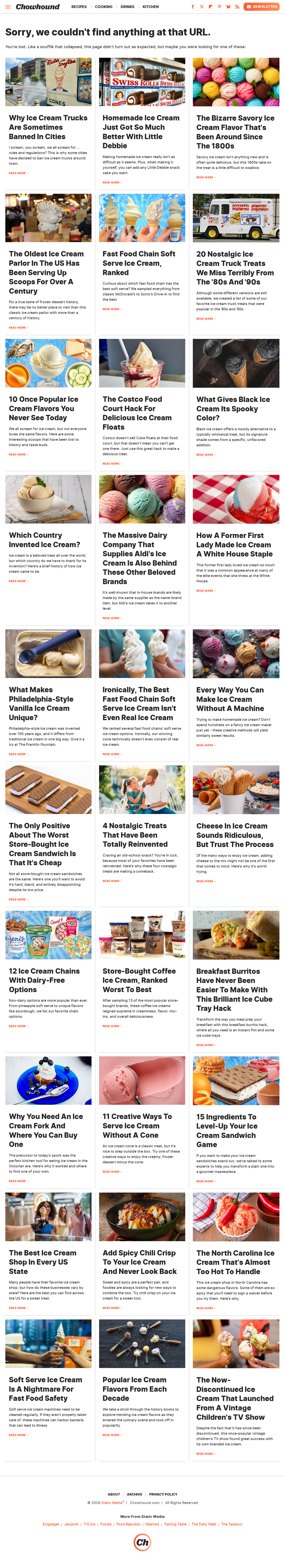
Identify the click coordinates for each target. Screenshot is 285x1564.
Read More (17, 173)
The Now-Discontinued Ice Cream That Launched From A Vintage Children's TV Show (235, 1398)
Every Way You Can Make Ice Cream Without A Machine (230, 699)
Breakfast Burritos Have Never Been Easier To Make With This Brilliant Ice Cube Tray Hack (234, 990)
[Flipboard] (210, 8)
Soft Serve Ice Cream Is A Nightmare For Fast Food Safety (45, 1389)
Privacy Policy (163, 1494)
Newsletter (261, 6)
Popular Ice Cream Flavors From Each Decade (135, 1389)
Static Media (111, 1502)
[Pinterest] (219, 8)
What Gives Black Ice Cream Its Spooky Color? (233, 408)
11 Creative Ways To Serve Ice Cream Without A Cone (137, 1125)
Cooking (103, 6)
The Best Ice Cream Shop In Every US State (43, 1262)
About (114, 1494)
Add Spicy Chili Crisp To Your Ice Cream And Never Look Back (140, 1262)
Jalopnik (71, 1524)
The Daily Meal (203, 1524)
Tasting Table (175, 1524)
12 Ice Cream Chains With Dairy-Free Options (44, 980)
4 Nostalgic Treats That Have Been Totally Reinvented (135, 835)
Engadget (51, 1524)
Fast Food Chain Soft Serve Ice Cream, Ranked (139, 263)
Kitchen (151, 6)
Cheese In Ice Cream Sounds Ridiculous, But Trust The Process (235, 835)
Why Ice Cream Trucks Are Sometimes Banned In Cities (48, 127)
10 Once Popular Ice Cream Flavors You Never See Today (43, 408)
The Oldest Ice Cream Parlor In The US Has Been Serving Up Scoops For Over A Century (46, 272)
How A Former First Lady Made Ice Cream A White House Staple (234, 544)
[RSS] (237, 8)
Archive (134, 1494)
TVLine (89, 1524)
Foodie (106, 1524)
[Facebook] (192, 8)
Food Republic (128, 1524)
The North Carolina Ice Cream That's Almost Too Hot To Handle (235, 1262)
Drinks (127, 6)
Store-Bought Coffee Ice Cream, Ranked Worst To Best (139, 980)
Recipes (79, 6)
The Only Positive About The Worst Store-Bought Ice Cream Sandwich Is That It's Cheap (42, 844)
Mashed (152, 1524)
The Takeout (231, 1524)
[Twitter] (201, 8)
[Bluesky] (228, 8)
